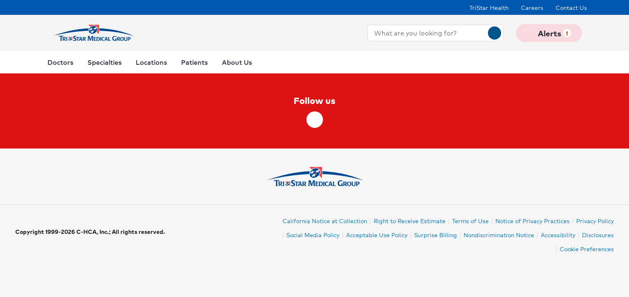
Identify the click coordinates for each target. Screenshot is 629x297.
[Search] (494, 33)
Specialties (104, 62)
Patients (194, 62)
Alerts (549, 33)
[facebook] (314, 119)
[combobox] (428, 33)
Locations (151, 62)
